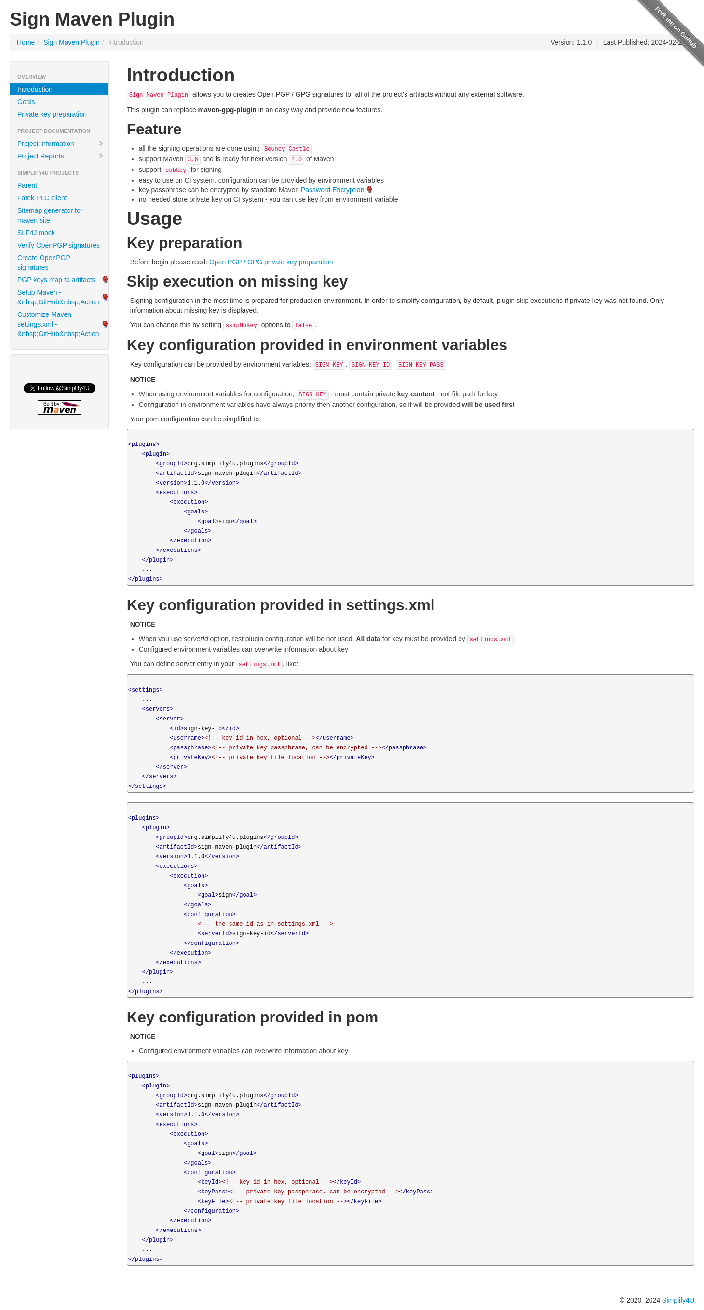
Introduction (35, 89)
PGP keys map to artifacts (56, 280)
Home (26, 42)
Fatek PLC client (42, 198)
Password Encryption (333, 190)
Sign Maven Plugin (71, 42)
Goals (26, 101)
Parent (27, 185)
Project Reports (60, 156)
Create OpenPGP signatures (43, 262)
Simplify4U (678, 1300)
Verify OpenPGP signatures (58, 245)
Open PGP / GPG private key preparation (271, 262)
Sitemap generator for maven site (49, 215)
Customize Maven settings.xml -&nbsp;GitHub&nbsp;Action (58, 324)
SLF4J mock (36, 232)
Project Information (60, 143)
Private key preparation (52, 114)
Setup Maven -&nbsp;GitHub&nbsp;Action (58, 297)
